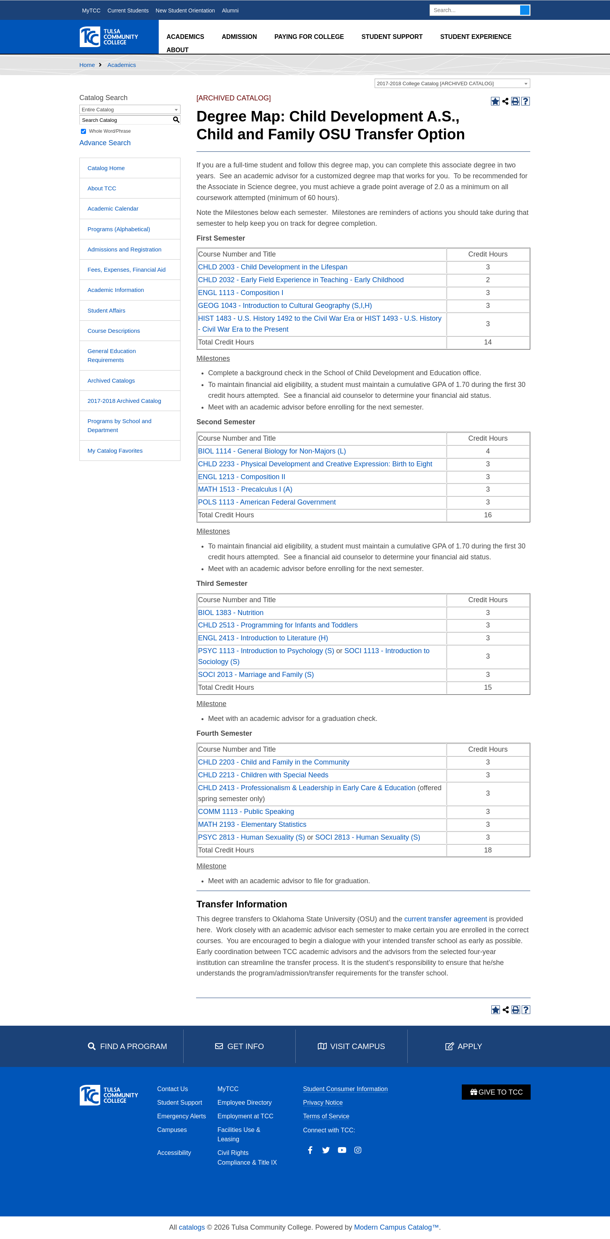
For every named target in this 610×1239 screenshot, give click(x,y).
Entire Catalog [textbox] (98, 109)
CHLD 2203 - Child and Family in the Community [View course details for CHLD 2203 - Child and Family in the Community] (273, 762)
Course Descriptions (114, 330)
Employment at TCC (245, 1116)
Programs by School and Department (119, 425)
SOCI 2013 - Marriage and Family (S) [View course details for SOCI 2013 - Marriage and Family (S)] (256, 674)
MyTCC (91, 10)
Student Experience (476, 36)
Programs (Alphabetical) (119, 229)
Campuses (172, 1130)
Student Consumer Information (345, 1089)
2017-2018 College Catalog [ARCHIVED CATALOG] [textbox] (435, 83)
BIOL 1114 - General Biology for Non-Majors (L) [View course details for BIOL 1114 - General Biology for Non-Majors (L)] (272, 451)
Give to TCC (496, 1092)
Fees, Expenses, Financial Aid (127, 269)
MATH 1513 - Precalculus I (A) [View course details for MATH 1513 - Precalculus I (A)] (245, 489)
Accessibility (174, 1152)
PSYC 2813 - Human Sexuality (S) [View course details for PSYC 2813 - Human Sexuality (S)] (251, 837)
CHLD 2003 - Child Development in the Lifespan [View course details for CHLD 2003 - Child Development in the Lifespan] (272, 267)
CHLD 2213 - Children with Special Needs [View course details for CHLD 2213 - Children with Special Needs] (263, 775)
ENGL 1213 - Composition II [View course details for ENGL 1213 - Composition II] (241, 477)
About (178, 50)
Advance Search (105, 143)
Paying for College (309, 36)
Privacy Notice (323, 1102)
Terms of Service (326, 1116)
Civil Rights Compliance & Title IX (247, 1157)
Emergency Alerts (181, 1116)
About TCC (102, 188)
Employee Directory (244, 1102)
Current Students (128, 10)
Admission (239, 36)
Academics (185, 36)
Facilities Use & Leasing (238, 1135)
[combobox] (452, 83)
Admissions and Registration (124, 249)
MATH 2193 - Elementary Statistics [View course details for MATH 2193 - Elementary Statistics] (252, 824)
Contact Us (172, 1089)
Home (87, 65)
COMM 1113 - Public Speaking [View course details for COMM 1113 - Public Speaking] (246, 811)
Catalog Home (106, 168)
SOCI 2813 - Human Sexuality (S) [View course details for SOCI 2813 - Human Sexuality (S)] (367, 837)
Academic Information (116, 289)
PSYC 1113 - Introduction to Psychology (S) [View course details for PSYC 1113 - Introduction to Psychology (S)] (266, 651)
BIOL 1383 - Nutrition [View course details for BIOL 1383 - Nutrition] (230, 613)
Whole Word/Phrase (110, 131)
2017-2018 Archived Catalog (124, 400)
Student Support (391, 36)
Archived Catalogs (111, 380)
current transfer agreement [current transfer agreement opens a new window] (445, 919)
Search (524, 10)
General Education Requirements (112, 355)
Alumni (230, 10)
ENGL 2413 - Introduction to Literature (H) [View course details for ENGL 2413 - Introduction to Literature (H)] (263, 638)
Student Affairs (106, 310)
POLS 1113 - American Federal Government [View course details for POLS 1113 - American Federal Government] (267, 502)
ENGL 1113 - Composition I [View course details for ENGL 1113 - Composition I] (240, 293)
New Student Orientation (185, 10)
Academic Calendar (113, 208)
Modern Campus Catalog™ (396, 1227)
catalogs (192, 1227)
